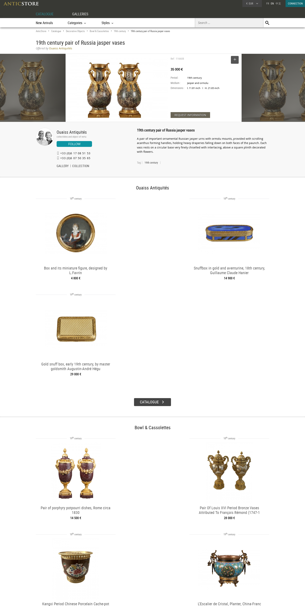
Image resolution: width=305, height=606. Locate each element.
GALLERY (63, 166)
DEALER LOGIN (56, 572)
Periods (91, 580)
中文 (278, 3)
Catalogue (56, 31)
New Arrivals (44, 22)
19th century (120, 31)
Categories (93, 570)
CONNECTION (295, 3)
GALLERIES (82, 14)
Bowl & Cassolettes (99, 31)
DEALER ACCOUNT (50, 565)
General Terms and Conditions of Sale (160, 599)
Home (232, 571)
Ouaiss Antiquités (72, 132)
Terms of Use (133, 599)
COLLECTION (80, 166)
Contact (233, 575)
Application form (52, 579)
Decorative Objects (75, 31)
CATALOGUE (45, 14)
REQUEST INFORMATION (190, 115)
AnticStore (41, 31)
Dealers (138, 570)
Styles (91, 575)
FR (267, 3)
